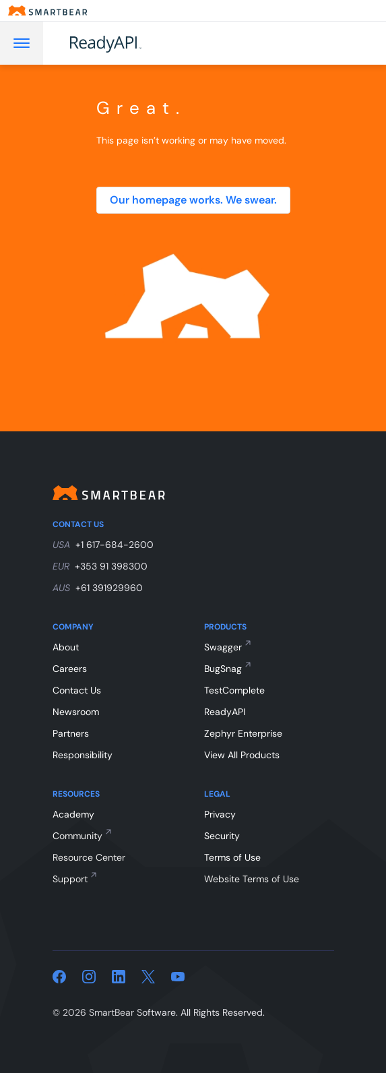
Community (77, 836)
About (66, 647)
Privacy (220, 814)
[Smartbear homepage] (48, 10)
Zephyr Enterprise (243, 733)
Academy (73, 814)
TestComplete (234, 690)
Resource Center (89, 857)
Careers (70, 669)
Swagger (223, 647)
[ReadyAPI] (139, 43)
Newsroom (76, 712)
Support (70, 879)
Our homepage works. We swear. (193, 200)
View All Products (242, 755)
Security (222, 836)
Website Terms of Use (251, 879)
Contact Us (77, 690)
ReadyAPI (224, 712)
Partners (71, 733)
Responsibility (82, 755)
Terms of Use (232, 857)
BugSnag (223, 669)
